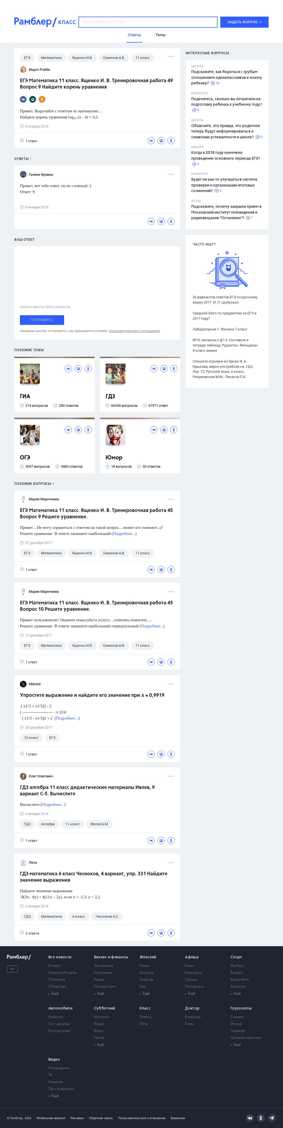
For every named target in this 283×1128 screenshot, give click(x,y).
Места (99, 1038)
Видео (54, 1060)
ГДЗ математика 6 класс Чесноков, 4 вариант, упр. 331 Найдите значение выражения (93, 877)
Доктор (192, 1008)
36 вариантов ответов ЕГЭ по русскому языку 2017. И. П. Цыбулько (225, 299)
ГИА (25, 397)
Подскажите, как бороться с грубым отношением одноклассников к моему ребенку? (226, 77)
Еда (143, 987)
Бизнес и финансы (111, 957)
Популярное (59, 1068)
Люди (99, 1024)
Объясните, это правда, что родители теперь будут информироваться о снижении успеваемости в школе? (225, 131)
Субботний (104, 1008)
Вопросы (193, 1017)
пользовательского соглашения (134, 331)
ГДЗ (110, 397)
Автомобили (60, 1008)
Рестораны (194, 987)
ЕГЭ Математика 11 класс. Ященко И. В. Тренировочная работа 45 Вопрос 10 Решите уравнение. (96, 606)
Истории (101, 1017)
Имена (236, 1024)
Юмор (114, 458)
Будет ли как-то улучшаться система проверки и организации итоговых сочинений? (224, 185)
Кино (189, 966)
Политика (56, 980)
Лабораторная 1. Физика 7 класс (220, 329)
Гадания (237, 1031)
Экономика (103, 966)
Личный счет (105, 987)
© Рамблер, (15, 1118)
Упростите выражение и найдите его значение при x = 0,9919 (92, 695)
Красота (147, 973)
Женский (148, 957)
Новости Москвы (62, 973)
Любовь (147, 980)
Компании (103, 973)
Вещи (98, 1031)
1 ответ (28, 140)
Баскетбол (239, 980)
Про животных (61, 1089)
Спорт (236, 957)
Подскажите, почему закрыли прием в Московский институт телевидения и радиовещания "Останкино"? (226, 212)
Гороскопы (241, 1008)
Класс (145, 1008)
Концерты (193, 973)
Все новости (59, 957)
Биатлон (237, 987)
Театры (191, 980)
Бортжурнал (59, 1031)
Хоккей (236, 973)
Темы (144, 1024)
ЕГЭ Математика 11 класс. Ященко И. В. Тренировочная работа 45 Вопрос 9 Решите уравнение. (96, 513)
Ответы (146, 1017)
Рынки (99, 980)
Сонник (236, 1017)
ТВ (50, 1075)
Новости (55, 1017)
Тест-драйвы (59, 1024)
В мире (54, 966)
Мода (144, 966)
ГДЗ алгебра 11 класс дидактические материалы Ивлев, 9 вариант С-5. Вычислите (87, 790)
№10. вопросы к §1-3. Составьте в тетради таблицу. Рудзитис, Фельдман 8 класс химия (225, 345)
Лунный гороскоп (245, 1038)
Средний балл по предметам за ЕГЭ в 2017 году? (224, 315)
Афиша (192, 957)
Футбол (237, 966)
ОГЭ (25, 458)
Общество (57, 987)
